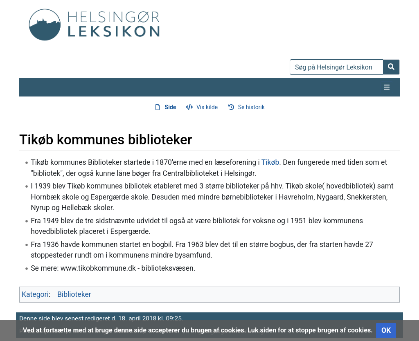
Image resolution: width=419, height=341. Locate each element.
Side (170, 107)
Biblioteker (74, 294)
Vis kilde (207, 107)
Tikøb (270, 162)
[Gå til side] (391, 67)
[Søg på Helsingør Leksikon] (336, 67)
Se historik (251, 107)
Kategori (35, 294)
